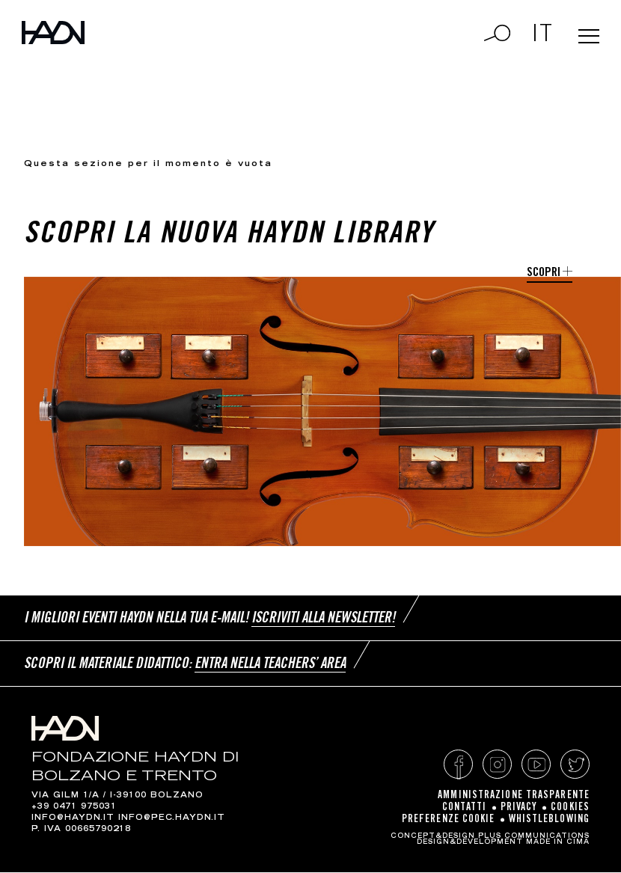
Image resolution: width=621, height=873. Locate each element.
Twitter (575, 765)
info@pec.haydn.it (171, 819)
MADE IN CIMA (558, 843)
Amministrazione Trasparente (514, 796)
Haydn (66, 42)
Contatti (464, 808)
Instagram (497, 765)
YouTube (536, 765)
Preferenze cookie (448, 820)
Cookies (570, 808)
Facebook (458, 765)
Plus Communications (534, 837)
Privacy (519, 808)
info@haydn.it (72, 819)
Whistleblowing (549, 820)
